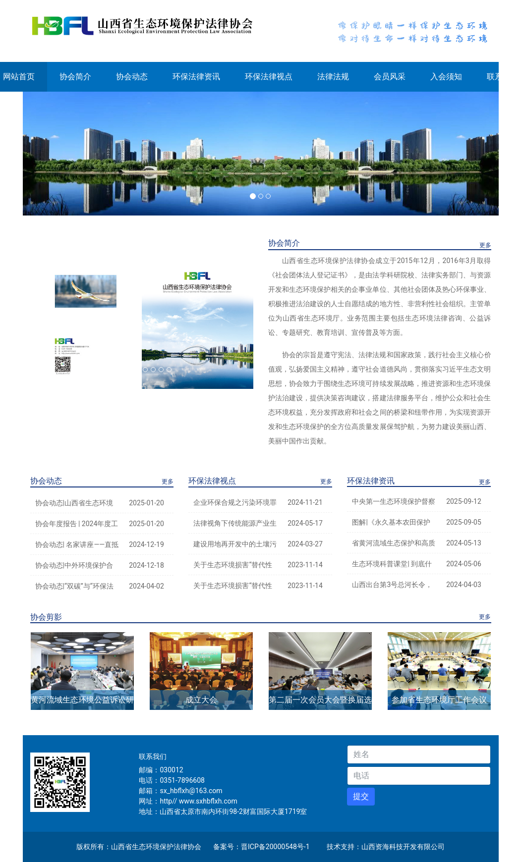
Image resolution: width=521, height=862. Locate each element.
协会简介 (75, 76)
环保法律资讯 (196, 76)
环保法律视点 (268, 76)
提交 (361, 796)
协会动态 (132, 76)
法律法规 (333, 76)
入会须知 (446, 76)
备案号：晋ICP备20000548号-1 (261, 847)
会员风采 (389, 76)
